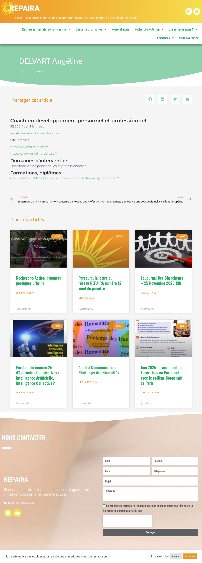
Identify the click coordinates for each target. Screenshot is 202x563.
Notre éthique (120, 29)
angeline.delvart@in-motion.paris (35, 133)
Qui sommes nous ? (183, 29)
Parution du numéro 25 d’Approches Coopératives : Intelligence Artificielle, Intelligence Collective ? (37, 376)
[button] (150, 99)
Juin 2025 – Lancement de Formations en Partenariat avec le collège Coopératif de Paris (162, 376)
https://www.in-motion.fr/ (29, 147)
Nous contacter (188, 37)
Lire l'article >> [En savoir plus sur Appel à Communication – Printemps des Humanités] (87, 383)
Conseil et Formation (91, 29)
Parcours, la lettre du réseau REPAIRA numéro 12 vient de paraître (99, 283)
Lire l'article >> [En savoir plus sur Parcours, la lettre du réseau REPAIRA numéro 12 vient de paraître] (87, 298)
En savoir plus (160, 556)
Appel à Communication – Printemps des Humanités (98, 370)
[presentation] (127, 522)
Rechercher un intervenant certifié (46, 29)
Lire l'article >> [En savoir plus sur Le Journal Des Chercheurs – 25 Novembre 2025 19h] (150, 293)
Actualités (165, 37)
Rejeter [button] (176, 556)
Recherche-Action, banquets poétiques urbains (38, 280)
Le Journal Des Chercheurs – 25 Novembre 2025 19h (162, 280)
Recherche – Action (149, 29)
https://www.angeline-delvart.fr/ (33, 153)
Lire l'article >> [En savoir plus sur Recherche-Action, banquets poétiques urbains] (25, 293)
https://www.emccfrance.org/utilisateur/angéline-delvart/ (76, 178)
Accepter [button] (190, 556)
